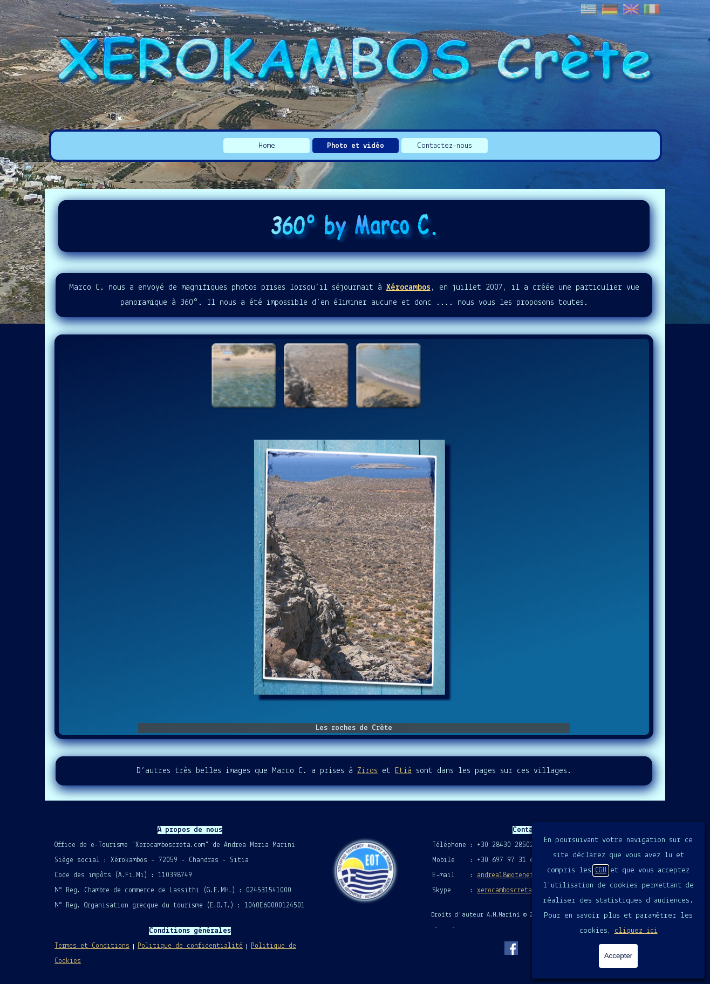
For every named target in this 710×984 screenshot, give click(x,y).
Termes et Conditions (91, 945)
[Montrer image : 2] (315, 374)
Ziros (367, 771)
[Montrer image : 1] (243, 374)
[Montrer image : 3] (388, 374)
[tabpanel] (354, 295)
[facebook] (510, 947)
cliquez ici (636, 931)
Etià (403, 771)
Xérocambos (408, 287)
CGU (600, 870)
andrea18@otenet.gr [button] (510, 875)
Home (266, 146)
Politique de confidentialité (190, 945)
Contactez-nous (444, 146)
